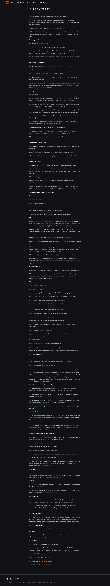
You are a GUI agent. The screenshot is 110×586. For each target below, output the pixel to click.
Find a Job (19, 582)
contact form (45, 561)
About (35, 2)
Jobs (12, 2)
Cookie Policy (52, 582)
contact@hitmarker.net (43, 564)
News (28, 2)
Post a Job (24, 582)
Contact (42, 2)
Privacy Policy (45, 582)
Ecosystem (20, 2)
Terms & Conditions (37, 582)
